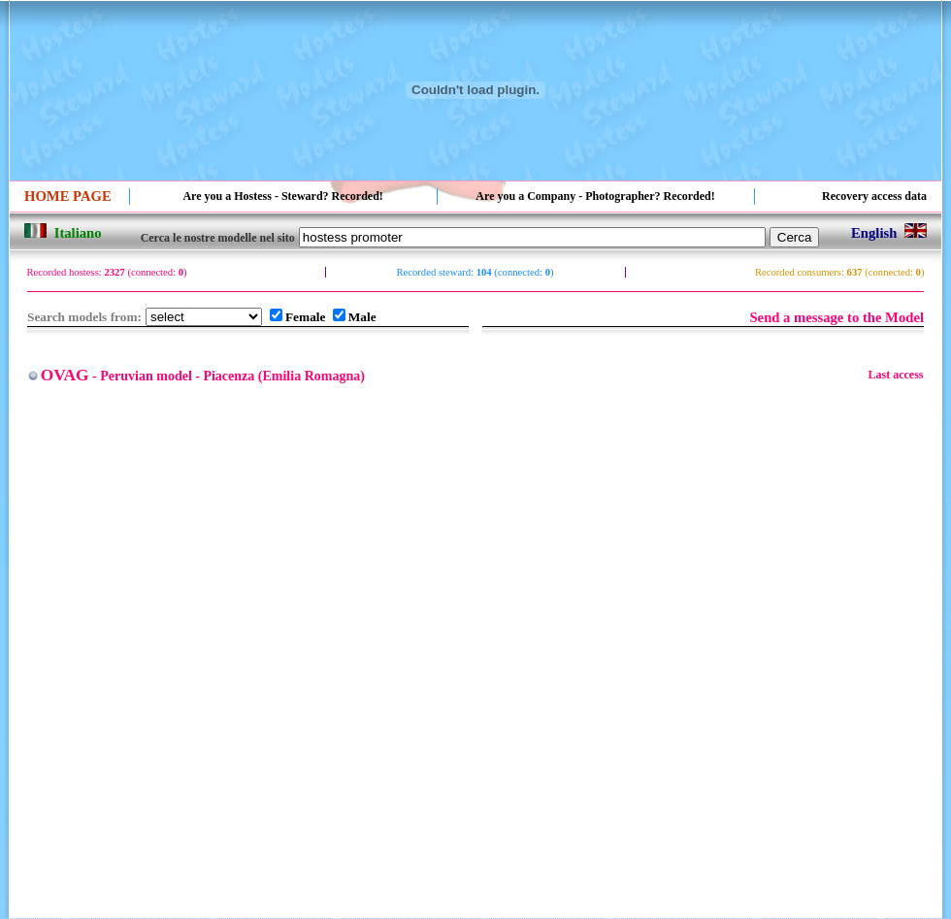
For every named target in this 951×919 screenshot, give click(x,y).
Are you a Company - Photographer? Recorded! (595, 196)
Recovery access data (874, 196)
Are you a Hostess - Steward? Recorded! (282, 196)
